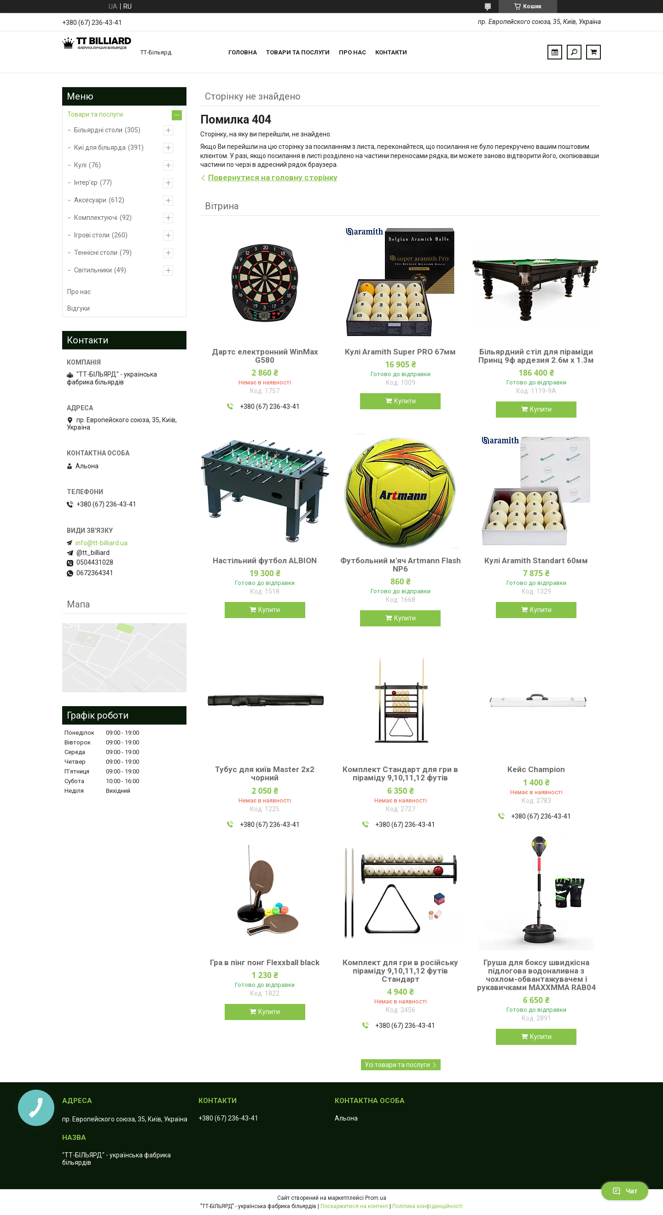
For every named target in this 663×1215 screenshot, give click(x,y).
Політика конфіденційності (427, 1206)
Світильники (93, 270)
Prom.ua (375, 1198)
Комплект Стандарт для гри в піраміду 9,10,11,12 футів (400, 773)
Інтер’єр (86, 182)
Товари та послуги (298, 52)
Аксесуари (90, 200)
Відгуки (78, 308)
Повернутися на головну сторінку (272, 177)
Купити (405, 401)
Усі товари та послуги (397, 1064)
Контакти (391, 52)
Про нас (352, 52)
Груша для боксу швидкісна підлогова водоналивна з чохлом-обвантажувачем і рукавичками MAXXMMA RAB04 (536, 974)
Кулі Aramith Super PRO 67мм (400, 352)
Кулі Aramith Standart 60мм (536, 560)
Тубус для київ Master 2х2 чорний (264, 773)
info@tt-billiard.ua (102, 543)
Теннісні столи (95, 252)
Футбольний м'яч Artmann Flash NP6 (400, 564)
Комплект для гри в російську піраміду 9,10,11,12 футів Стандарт (400, 970)
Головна (242, 52)
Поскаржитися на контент (354, 1206)
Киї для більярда (100, 147)
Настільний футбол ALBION (265, 560)
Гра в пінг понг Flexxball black (265, 962)
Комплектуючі (95, 217)
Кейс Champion (536, 769)
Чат (624, 1191)
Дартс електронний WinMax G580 (265, 356)
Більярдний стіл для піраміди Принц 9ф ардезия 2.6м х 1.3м (536, 356)
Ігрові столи (92, 235)
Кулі (80, 165)
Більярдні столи (98, 130)
